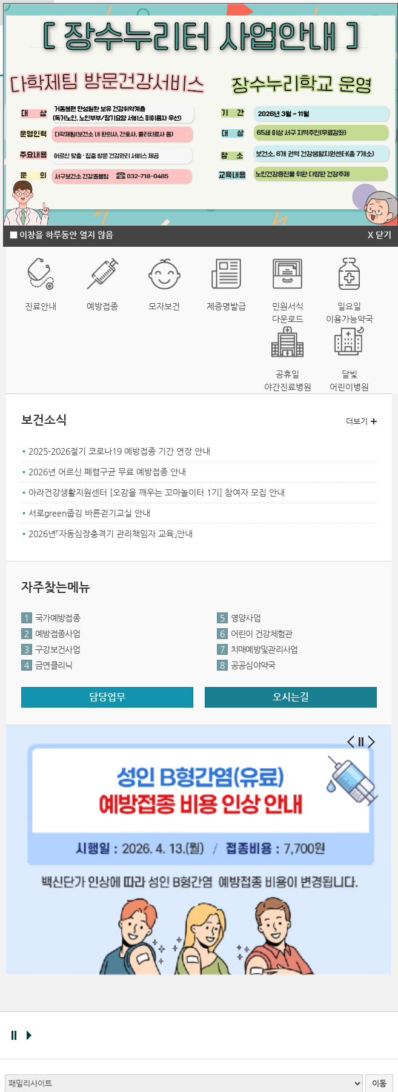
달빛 (349, 381)
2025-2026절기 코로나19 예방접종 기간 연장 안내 (119, 451)
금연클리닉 (47, 665)
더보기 (357, 421)
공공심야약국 (246, 665)
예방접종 (102, 306)
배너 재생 (28, 1035)
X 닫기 (379, 235)
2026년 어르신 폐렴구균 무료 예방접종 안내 (107, 472)
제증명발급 (226, 306)
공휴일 (288, 381)
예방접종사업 (50, 633)
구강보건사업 (50, 649)
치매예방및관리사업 (257, 649)
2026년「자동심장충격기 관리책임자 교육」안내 (110, 533)
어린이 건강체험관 (255, 633)
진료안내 (40, 306)
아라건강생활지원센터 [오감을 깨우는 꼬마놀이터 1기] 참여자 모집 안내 (156, 492)
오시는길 (291, 697)
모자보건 (164, 306)
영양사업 (238, 617)
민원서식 (288, 313)
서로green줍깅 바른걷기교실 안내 (89, 513)
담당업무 (107, 697)
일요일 (349, 313)
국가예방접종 (50, 617)
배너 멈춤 (13, 1035)
